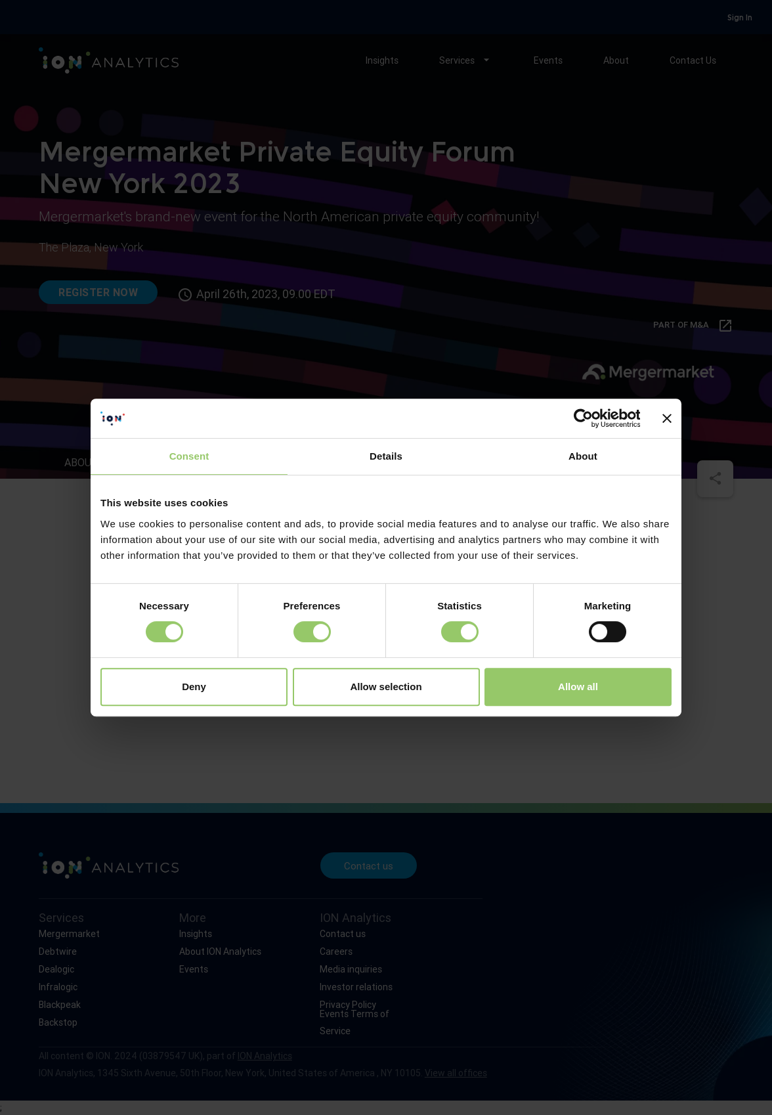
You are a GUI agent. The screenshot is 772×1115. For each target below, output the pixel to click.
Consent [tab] (189, 456)
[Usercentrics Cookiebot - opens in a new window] (582, 418)
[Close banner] (667, 418)
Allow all (578, 686)
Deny (194, 686)
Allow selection (385, 686)
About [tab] (582, 456)
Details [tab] (386, 456)
